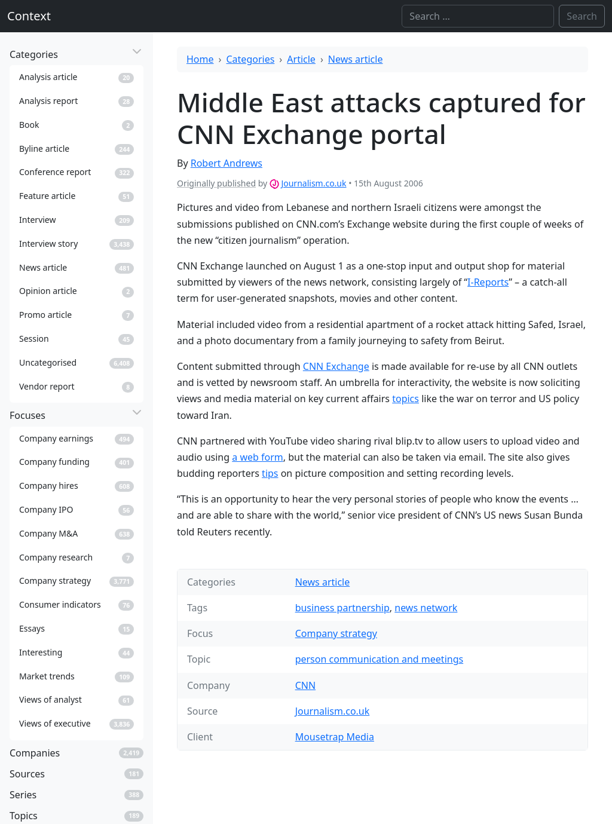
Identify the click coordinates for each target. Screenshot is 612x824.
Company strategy (336, 633)
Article (301, 59)
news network (425, 607)
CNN (305, 685)
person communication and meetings (379, 659)
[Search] (478, 16)
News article (355, 59)
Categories (251, 59)
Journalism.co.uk (313, 183)
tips (270, 473)
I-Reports (488, 282)
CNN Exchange (336, 366)
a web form (257, 457)
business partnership (342, 607)
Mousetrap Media (334, 736)
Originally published (216, 183)
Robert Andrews (226, 163)
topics (405, 398)
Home (200, 59)
